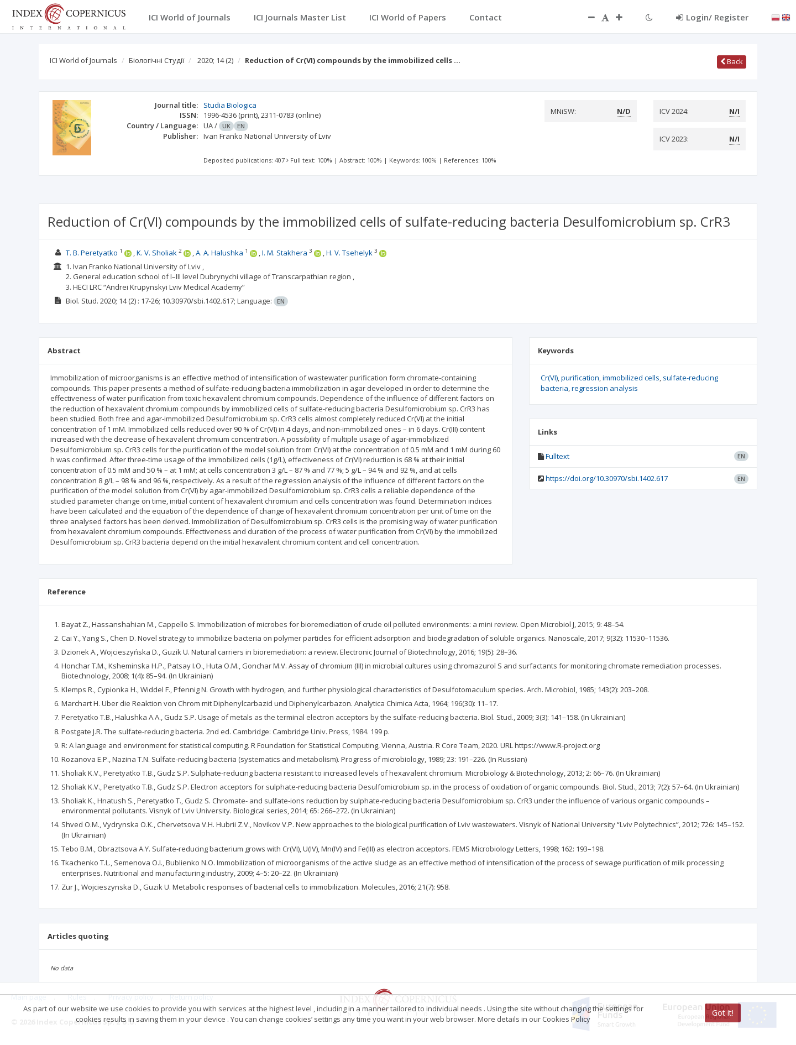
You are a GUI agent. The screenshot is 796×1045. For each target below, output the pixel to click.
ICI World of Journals (83, 60)
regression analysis (605, 388)
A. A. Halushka (219, 253)
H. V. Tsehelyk (349, 253)
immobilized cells (631, 378)
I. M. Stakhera (284, 253)
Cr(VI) (549, 378)
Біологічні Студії (156, 60)
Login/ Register (712, 17)
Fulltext (557, 456)
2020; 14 (215, 60)
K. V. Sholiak (157, 253)
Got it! (723, 1012)
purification (580, 378)
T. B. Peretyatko (92, 253)
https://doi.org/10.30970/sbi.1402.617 (607, 478)
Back (731, 61)
